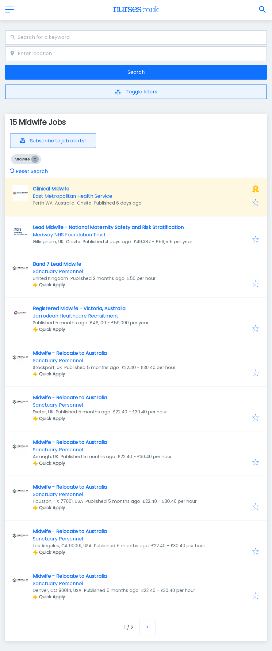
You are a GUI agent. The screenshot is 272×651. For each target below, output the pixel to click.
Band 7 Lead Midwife (57, 264)
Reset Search (29, 171)
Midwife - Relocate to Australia (70, 353)
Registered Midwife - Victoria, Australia (79, 308)
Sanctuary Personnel (58, 271)
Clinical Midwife (51, 188)
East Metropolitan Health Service (72, 196)
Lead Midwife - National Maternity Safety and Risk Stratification (108, 227)
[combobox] (136, 37)
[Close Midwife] (35, 159)
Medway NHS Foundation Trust (69, 234)
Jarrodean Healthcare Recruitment (75, 315)
